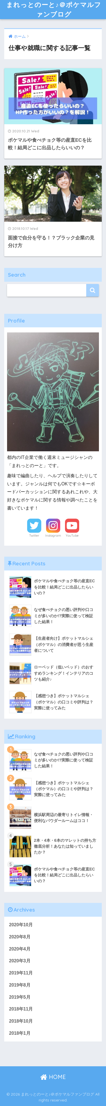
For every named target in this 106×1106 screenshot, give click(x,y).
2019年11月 (21, 972)
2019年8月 (20, 985)
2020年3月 (20, 960)
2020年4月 (20, 949)
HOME (53, 1076)
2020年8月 (20, 936)
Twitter (34, 536)
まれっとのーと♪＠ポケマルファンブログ (53, 9)
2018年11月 (21, 1009)
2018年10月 (21, 1021)
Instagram (53, 536)
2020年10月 (21, 924)
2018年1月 (20, 1033)
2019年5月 (20, 997)
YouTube (72, 536)
